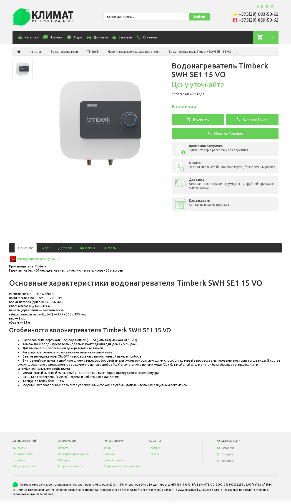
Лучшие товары (113, 460)
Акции (107, 447)
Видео (45, 248)
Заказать (109, 248)
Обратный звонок (225, 133)
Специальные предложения (121, 466)
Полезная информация (73, 454)
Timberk (93, 51)
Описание (25, 248)
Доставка (65, 248)
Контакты (87, 248)
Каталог (36, 51)
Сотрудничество (24, 466)
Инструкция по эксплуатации (38, 259)
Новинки (109, 454)
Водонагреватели (64, 51)
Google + (225, 454)
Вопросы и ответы (70, 466)
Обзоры (63, 460)
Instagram (226, 447)
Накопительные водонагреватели (134, 51)
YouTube (225, 460)
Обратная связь (23, 454)
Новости (63, 447)
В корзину (198, 119)
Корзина (154, 447)
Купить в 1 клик (252, 119)
